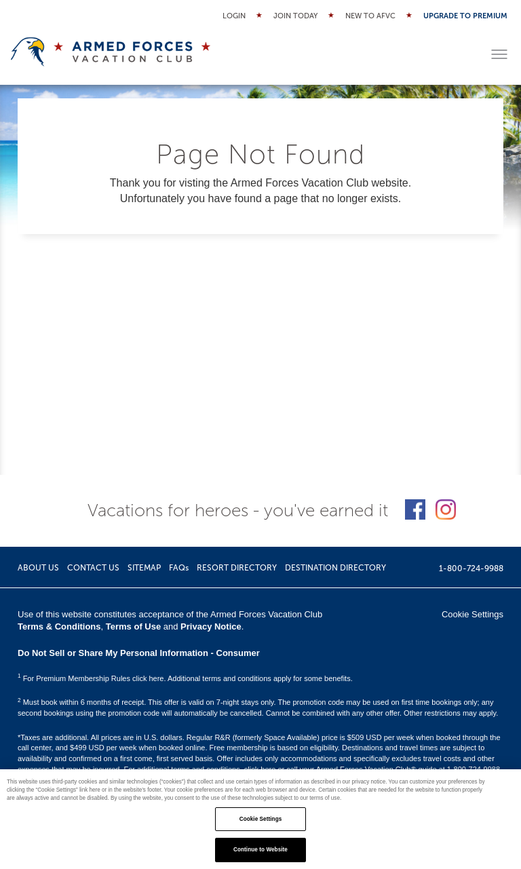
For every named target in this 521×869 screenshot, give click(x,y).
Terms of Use (133, 626)
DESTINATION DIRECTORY (335, 568)
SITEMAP (144, 568)
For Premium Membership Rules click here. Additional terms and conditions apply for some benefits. (185, 678)
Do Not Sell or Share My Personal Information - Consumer (139, 653)
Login (234, 16)
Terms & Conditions (59, 626)
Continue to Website (260, 850)
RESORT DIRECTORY (237, 568)
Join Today (295, 16)
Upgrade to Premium (465, 16)
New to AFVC (370, 16)
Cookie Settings (472, 614)
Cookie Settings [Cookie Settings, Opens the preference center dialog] (260, 819)
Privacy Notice (211, 626)
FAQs (179, 568)
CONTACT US (93, 568)
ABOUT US (38, 568)
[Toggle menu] (499, 54)
